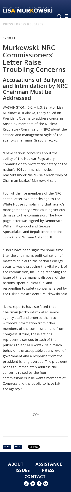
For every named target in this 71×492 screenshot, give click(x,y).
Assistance (49, 464)
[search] (60, 16)
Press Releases (29, 24)
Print (7, 446)
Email (18, 446)
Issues (22, 470)
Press (8, 24)
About (16, 464)
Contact (35, 476)
